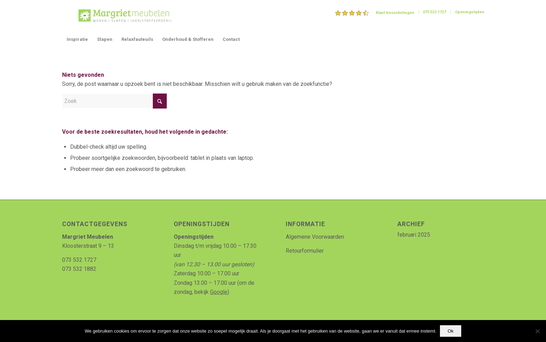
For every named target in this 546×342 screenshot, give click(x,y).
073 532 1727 (434, 12)
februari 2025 (413, 234)
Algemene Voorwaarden (315, 236)
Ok (451, 331)
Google (218, 292)
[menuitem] (374, 13)
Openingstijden (469, 12)
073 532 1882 (79, 269)
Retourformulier (305, 250)
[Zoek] (114, 101)
